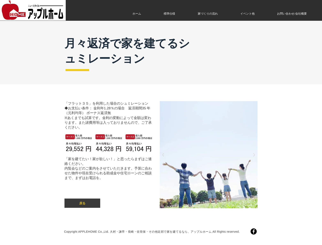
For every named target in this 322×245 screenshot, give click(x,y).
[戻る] (82, 203)
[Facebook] (254, 231)
